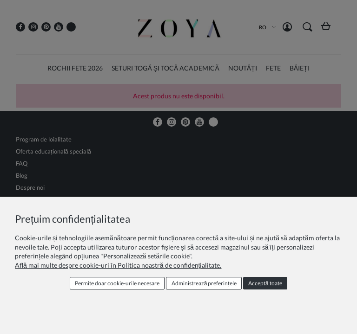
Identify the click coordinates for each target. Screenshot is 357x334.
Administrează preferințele (204, 283)
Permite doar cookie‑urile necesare (117, 283)
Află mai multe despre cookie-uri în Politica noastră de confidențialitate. (118, 265)
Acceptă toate (265, 283)
